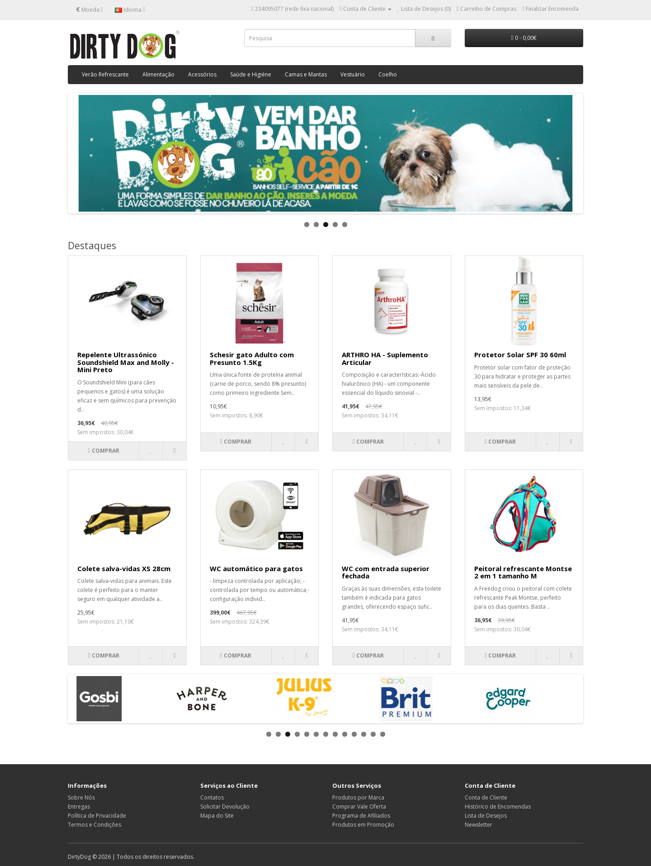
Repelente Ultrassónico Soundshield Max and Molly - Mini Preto (125, 362)
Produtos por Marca (358, 797)
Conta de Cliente (486, 797)
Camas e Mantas (306, 74)
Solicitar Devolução (225, 806)
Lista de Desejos (486, 815)
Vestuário (352, 74)
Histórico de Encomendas (498, 806)
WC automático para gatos (256, 568)
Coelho (387, 74)
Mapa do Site (217, 815)
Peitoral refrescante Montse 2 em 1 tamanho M (523, 572)
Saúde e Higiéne (250, 74)
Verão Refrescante (105, 74)
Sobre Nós (81, 797)
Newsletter (478, 824)
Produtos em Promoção (363, 824)
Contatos (212, 797)
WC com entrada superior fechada (385, 572)
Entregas (79, 806)
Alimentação (158, 74)
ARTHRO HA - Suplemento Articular (385, 358)
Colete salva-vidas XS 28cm (123, 568)
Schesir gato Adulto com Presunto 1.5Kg (252, 358)
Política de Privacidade (97, 815)
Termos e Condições (94, 824)
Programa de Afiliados (361, 815)
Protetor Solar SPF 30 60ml (520, 354)
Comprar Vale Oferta (359, 806)
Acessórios (202, 74)
